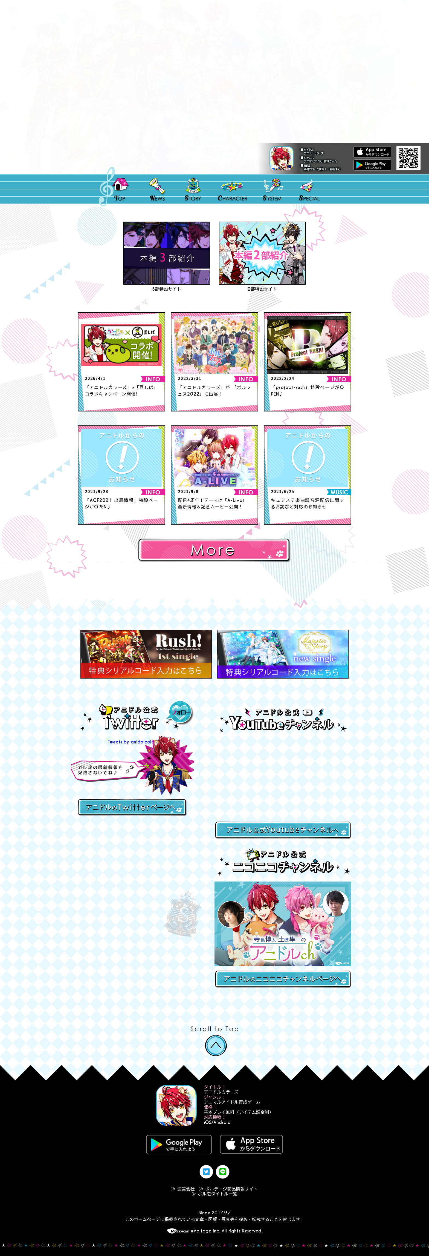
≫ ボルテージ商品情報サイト (228, 1189)
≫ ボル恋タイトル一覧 (214, 1194)
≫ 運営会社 (183, 1189)
